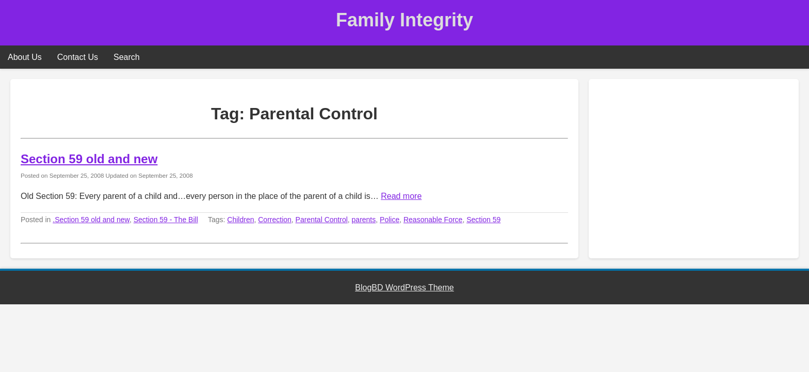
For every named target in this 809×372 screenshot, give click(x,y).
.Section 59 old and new (91, 219)
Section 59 (483, 219)
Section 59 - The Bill (166, 219)
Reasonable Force (432, 219)
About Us (25, 57)
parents (364, 219)
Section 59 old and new (89, 159)
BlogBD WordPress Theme (404, 287)
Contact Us (77, 57)
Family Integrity (404, 19)
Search (127, 57)
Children (240, 219)
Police (389, 219)
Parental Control (322, 219)
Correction (275, 219)
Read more (401, 196)
